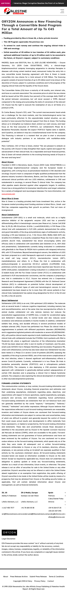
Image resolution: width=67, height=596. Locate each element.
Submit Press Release (38, 576)
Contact (50, 581)
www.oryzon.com (8, 194)
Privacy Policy (39, 581)
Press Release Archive (19, 576)
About (5, 576)
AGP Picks (5, 3)
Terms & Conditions (56, 576)
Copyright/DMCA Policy (22, 581)
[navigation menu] (62, 11)
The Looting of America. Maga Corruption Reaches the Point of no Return (34, 3)
